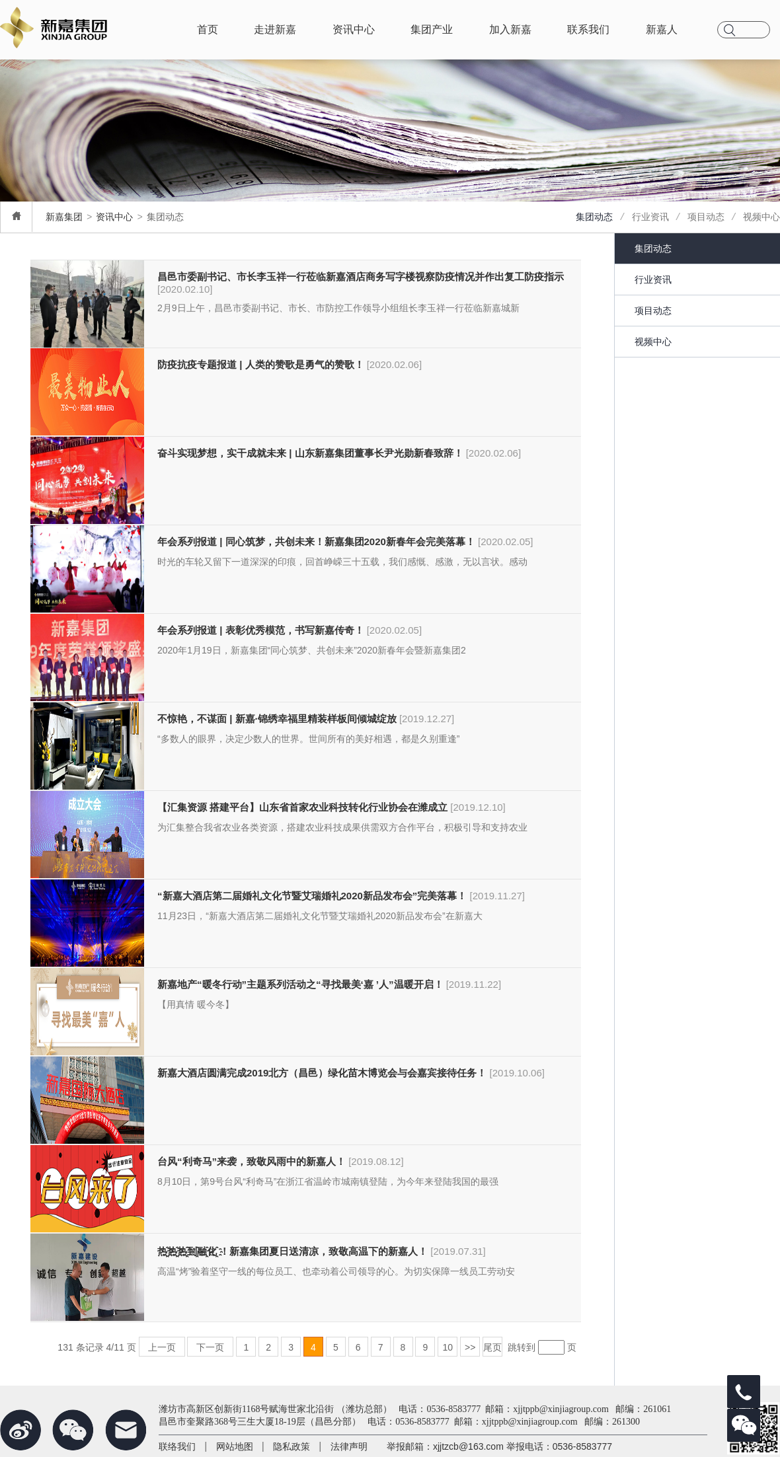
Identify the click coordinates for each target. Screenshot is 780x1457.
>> (470, 1346)
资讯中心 (353, 29)
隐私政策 (291, 1446)
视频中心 (761, 216)
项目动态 (705, 216)
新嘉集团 (64, 216)
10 (447, 1346)
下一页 (210, 1346)
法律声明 (349, 1446)
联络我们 (177, 1446)
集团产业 (431, 29)
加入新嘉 (510, 29)
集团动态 (594, 216)
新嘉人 (662, 29)
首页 (207, 29)
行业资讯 (650, 216)
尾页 (492, 1346)
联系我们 (588, 29)
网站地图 (234, 1446)
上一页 (162, 1346)
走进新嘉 (275, 29)
